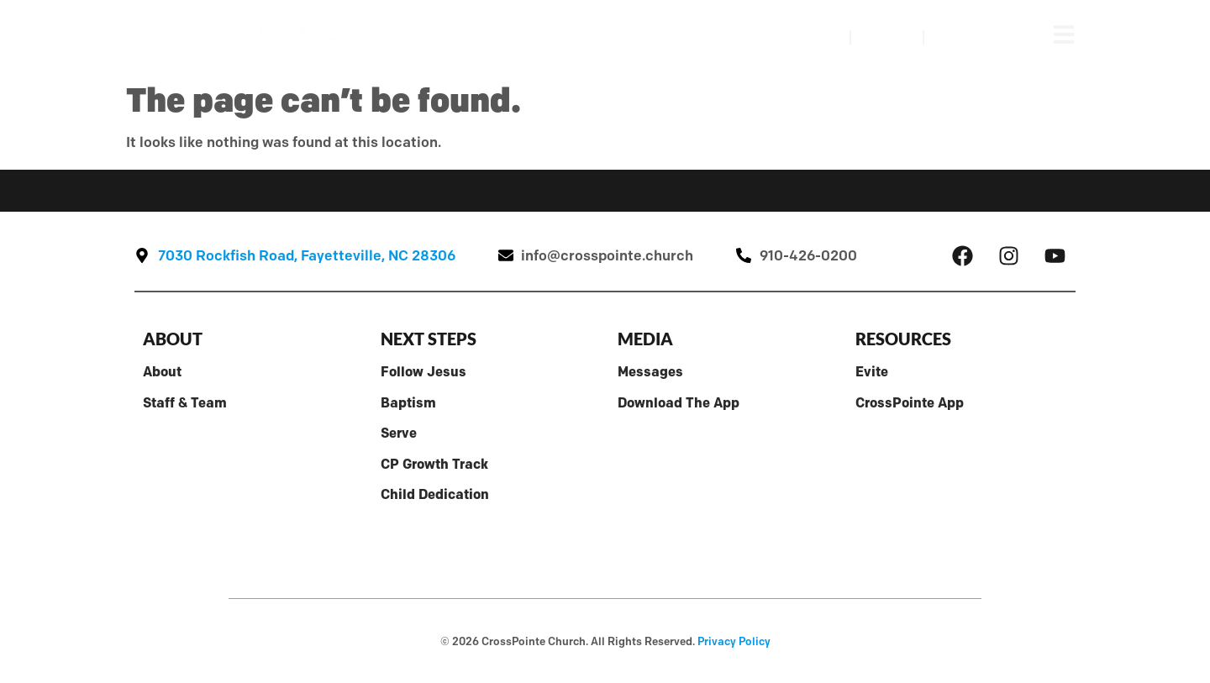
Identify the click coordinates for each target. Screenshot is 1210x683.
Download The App (678, 402)
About (162, 371)
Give (959, 36)
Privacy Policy (734, 641)
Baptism (408, 402)
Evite (871, 371)
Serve (399, 432)
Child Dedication (435, 494)
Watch (805, 36)
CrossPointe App (909, 402)
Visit (887, 36)
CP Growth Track (434, 463)
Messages (650, 371)
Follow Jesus (423, 371)
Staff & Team (185, 402)
